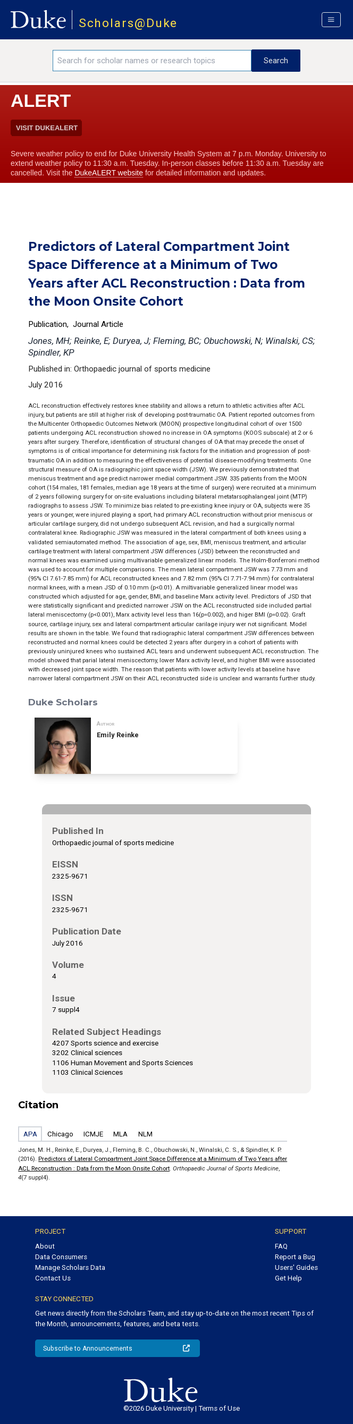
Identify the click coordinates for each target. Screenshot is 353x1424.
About (45, 1246)
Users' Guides (296, 1267)
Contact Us (53, 1278)
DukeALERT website (108, 172)
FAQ (281, 1246)
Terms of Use (219, 1408)
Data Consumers (61, 1257)
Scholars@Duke (128, 23)
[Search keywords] (152, 60)
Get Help (288, 1278)
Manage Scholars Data (70, 1267)
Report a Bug (295, 1257)
